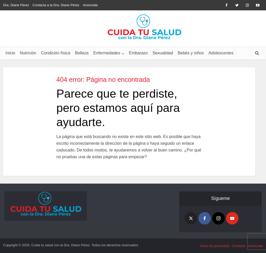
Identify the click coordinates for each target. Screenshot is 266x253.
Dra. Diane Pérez (16, 5)
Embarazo (138, 53)
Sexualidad (162, 53)
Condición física (55, 53)
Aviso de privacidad (214, 246)
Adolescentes (221, 53)
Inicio (10, 53)
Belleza (81, 53)
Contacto (238, 246)
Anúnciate (90, 5)
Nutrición (28, 53)
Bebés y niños (191, 53)
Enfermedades (106, 53)
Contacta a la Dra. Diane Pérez (55, 5)
